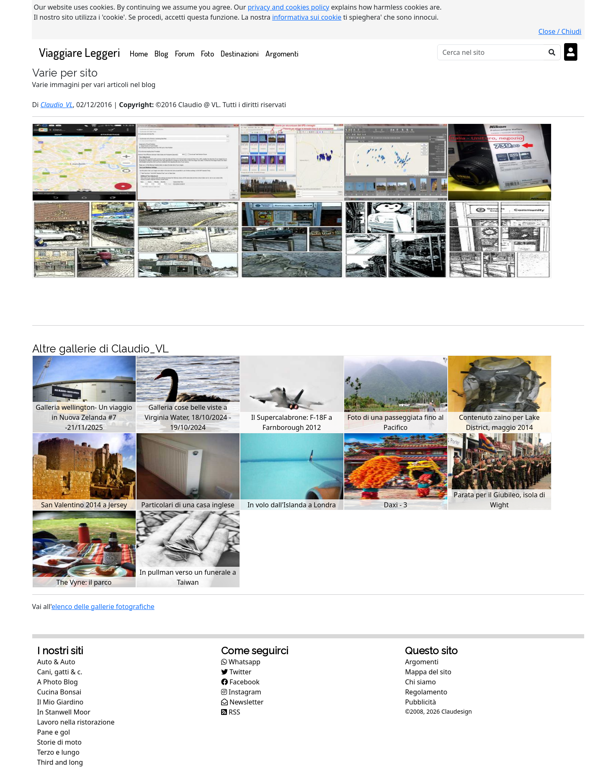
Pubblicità (420, 702)
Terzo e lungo (58, 752)
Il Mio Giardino (60, 702)
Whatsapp (240, 661)
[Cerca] (490, 52)
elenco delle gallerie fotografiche (103, 606)
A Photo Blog (57, 681)
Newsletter (242, 702)
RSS (230, 712)
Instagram (241, 692)
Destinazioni (240, 53)
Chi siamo (420, 681)
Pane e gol (53, 732)
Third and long (60, 762)
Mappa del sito (428, 671)
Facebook (240, 681)
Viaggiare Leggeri (79, 52)
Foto (207, 53)
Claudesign (456, 711)
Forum (184, 53)
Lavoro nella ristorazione (76, 722)
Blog (161, 53)
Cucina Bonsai (59, 692)
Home (140, 53)
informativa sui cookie (307, 17)
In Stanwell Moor (63, 712)
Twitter (236, 671)
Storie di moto (59, 742)
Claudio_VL (56, 104)
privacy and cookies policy (289, 7)
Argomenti (282, 53)
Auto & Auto (56, 661)
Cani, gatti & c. (59, 671)
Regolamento (426, 692)
